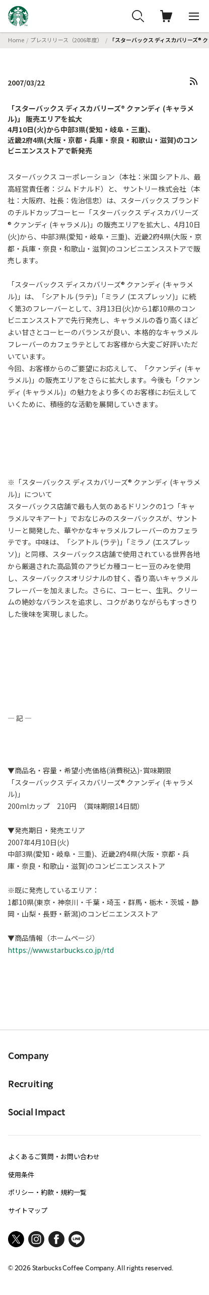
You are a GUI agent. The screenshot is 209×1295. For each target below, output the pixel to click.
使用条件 (21, 1174)
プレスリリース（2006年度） (66, 40)
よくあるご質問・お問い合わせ (54, 1156)
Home (16, 40)
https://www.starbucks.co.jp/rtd (61, 950)
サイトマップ (27, 1210)
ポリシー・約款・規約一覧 (47, 1192)
